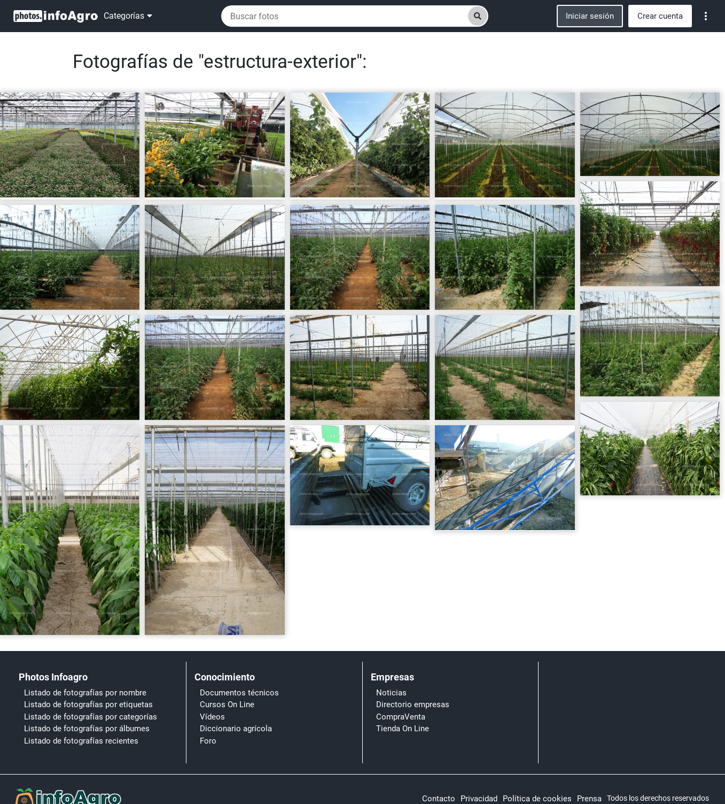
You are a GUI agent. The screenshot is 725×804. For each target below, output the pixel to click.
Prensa (589, 798)
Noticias (391, 693)
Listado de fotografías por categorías (90, 717)
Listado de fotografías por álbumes (87, 728)
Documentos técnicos (239, 693)
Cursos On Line (227, 704)
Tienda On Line (402, 728)
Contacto (438, 798)
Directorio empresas (412, 704)
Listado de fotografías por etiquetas (88, 704)
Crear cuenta (660, 16)
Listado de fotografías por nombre (85, 693)
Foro (208, 741)
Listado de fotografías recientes (81, 741)
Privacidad (479, 798)
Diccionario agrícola (236, 728)
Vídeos (212, 717)
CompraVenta (400, 717)
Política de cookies (537, 798)
